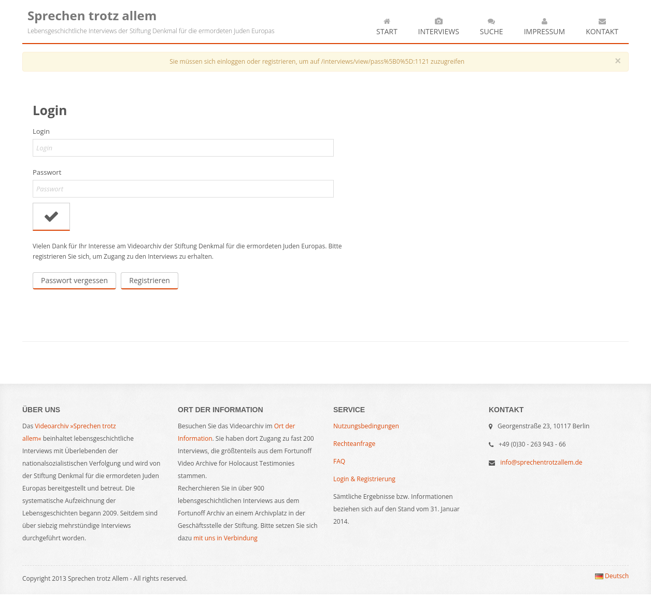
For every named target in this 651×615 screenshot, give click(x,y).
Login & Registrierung (364, 478)
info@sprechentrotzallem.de (541, 462)
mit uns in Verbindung (225, 538)
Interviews (438, 26)
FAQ (339, 461)
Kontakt (602, 26)
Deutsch (612, 575)
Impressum (544, 26)
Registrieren (149, 280)
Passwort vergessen (74, 280)
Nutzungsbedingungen (366, 426)
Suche (491, 26)
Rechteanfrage (354, 443)
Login (41, 131)
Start (387, 26)
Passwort (47, 172)
